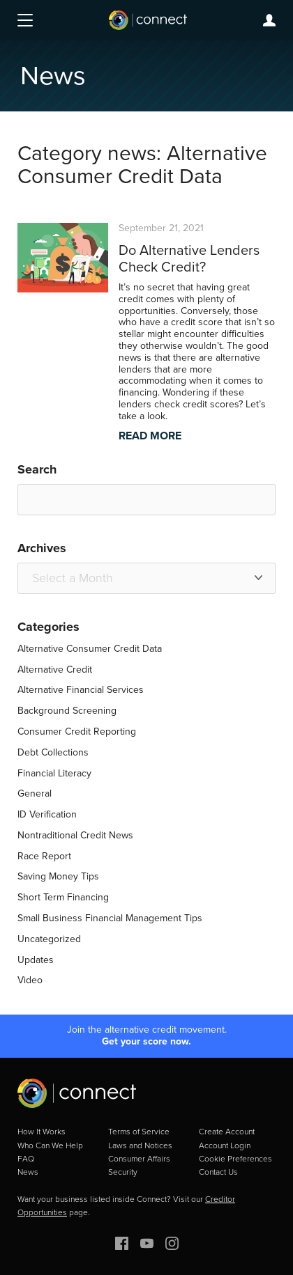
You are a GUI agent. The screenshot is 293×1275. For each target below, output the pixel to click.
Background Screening (67, 710)
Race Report (44, 856)
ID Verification (47, 814)
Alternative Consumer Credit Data (89, 648)
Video (30, 980)
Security (122, 1172)
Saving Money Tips (58, 876)
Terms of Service (139, 1131)
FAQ (25, 1158)
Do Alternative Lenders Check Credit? (189, 258)
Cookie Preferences (235, 1158)
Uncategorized (49, 939)
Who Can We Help (50, 1145)
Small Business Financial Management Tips (109, 918)
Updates (35, 960)
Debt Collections (53, 752)
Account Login (224, 1145)
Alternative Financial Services (80, 689)
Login (269, 20)
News (27, 1172)
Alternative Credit (54, 669)
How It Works (41, 1131)
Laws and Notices (140, 1145)
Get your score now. (146, 1042)
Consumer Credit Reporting (76, 731)
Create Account (227, 1131)
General (34, 793)
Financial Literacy (54, 773)
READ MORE (150, 436)
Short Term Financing (63, 897)
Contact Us (218, 1172)
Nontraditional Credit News (75, 835)
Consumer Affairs (139, 1158)
